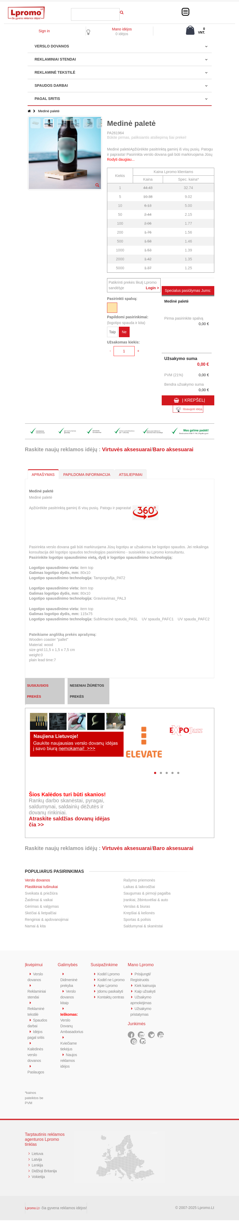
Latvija (37, 1165)
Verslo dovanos (37, 880)
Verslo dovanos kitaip (68, 997)
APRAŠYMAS (43, 474)
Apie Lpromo (108, 991)
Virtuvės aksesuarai (126, 449)
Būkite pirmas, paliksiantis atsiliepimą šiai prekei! (146, 137)
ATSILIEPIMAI (130, 474)
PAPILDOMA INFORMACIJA (86, 474)
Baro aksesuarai (173, 449)
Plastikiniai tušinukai (41, 887)
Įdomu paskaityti (111, 997)
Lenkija (38, 1171)
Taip (112, 332)
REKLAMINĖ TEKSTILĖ (55, 72)
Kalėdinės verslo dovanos (36, 1060)
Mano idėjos (122, 29)
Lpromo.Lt (32, 1214)
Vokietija (39, 1182)
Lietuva (38, 1159)
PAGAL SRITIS (47, 98)
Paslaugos (36, 1078)
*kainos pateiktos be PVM (34, 1103)
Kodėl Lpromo (109, 974)
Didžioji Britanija (45, 1176)
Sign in (44, 31)
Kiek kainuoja (146, 985)
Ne (124, 332)
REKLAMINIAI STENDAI (55, 59)
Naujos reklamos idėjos (69, 1060)
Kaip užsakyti (146, 991)
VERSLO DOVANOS (52, 46)
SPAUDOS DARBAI (51, 85)
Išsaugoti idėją (188, 409)
